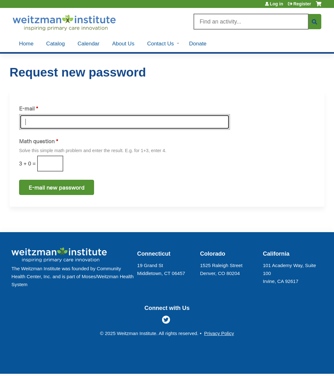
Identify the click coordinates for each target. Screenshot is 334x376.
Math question (37, 141)
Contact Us (160, 44)
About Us (123, 44)
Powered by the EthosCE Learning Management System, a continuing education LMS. (301, 363)
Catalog (55, 44)
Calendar (88, 44)
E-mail (27, 108)
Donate (198, 44)
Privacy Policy (219, 333)
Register (302, 4)
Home (26, 44)
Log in (276, 4)
